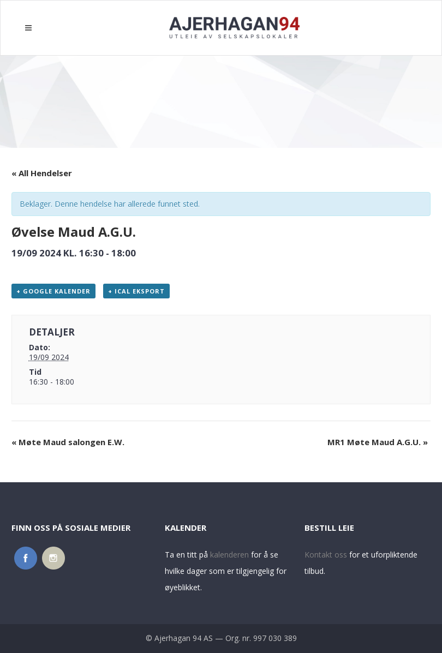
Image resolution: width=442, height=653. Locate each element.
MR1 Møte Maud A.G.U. (377, 441)
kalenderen (229, 554)
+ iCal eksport (136, 291)
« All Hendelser (41, 172)
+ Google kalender (53, 291)
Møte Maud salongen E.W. (67, 441)
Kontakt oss (325, 554)
